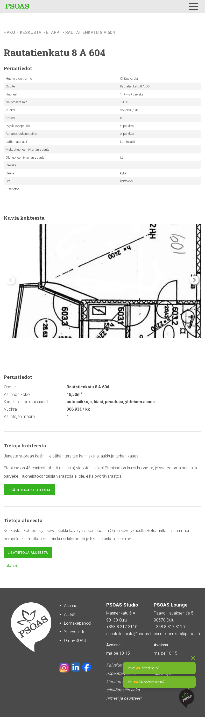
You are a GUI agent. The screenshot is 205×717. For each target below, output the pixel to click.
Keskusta (30, 32)
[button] (194, 280)
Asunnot (71, 605)
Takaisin (11, 565)
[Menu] (193, 6)
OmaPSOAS (75, 640)
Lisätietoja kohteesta (29, 490)
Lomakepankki (77, 623)
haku (9, 32)
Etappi (53, 32)
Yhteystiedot (75, 631)
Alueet (69, 614)
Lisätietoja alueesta (28, 552)
